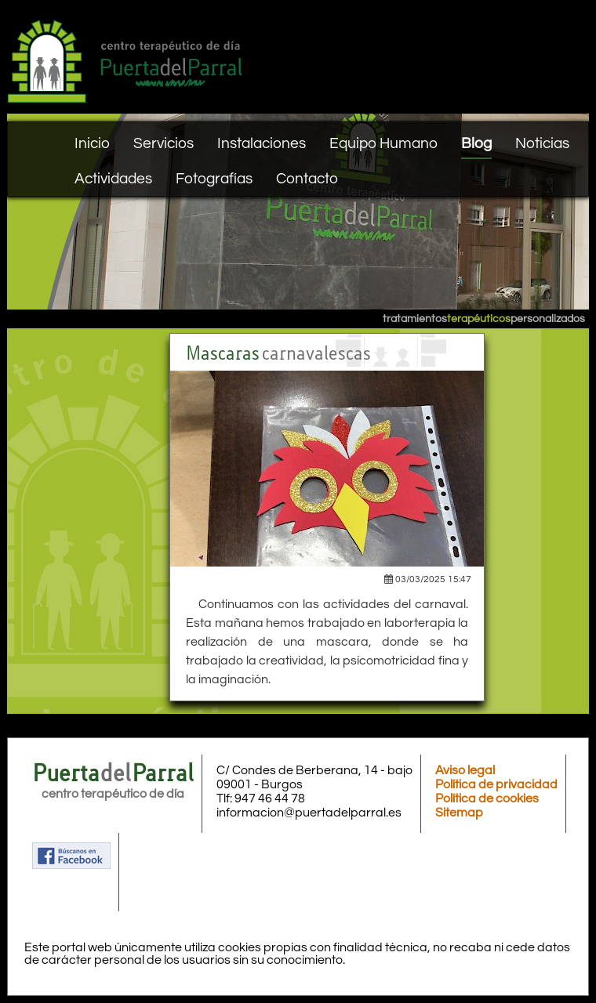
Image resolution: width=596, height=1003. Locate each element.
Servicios (163, 143)
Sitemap (459, 812)
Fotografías (214, 178)
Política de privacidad (496, 784)
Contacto (307, 178)
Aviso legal (465, 770)
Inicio (92, 143)
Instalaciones (261, 143)
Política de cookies (487, 798)
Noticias (542, 143)
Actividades (113, 178)
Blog (476, 143)
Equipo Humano (383, 143)
